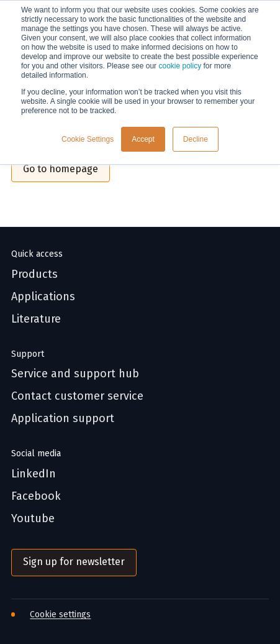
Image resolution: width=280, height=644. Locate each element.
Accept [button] (143, 139)
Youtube (33, 518)
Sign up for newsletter (74, 562)
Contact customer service (77, 396)
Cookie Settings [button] (87, 139)
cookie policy (179, 66)
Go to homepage (60, 169)
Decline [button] (195, 139)
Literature (36, 319)
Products (34, 274)
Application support (62, 418)
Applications (43, 296)
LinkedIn (33, 474)
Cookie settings (60, 614)
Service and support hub (75, 373)
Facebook (36, 496)
